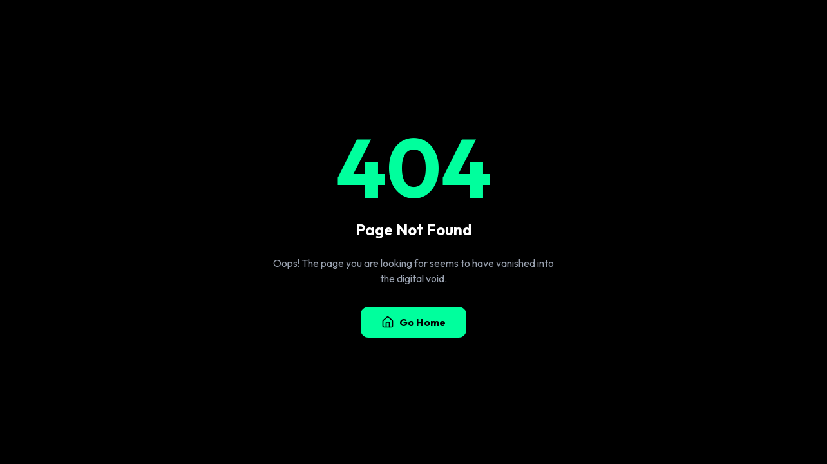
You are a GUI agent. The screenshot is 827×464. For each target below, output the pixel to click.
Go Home (413, 322)
